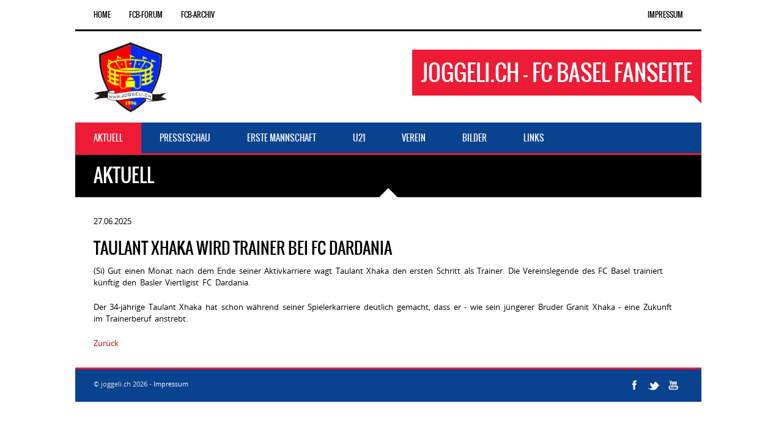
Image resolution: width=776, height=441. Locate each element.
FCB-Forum (146, 14)
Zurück (106, 343)
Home (102, 14)
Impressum (665, 14)
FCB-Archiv (198, 14)
